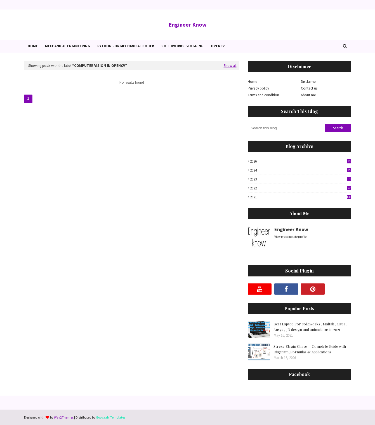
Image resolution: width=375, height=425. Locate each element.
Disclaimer (309, 81)
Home (252, 81)
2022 (300, 188)
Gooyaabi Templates (110, 417)
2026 (300, 161)
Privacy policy (258, 88)
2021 (300, 197)
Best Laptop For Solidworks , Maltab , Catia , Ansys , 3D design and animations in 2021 (310, 326)
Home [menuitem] (33, 46)
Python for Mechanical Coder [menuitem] (125, 46)
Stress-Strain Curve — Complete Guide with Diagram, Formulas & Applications (309, 349)
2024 (300, 170)
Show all (230, 65)
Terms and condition (263, 95)
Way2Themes (64, 417)
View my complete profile (290, 237)
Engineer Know (188, 24)
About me (308, 95)
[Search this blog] (287, 128)
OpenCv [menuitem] (218, 46)
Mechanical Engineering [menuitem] (67, 46)
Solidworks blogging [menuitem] (182, 46)
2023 (300, 179)
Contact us (309, 88)
